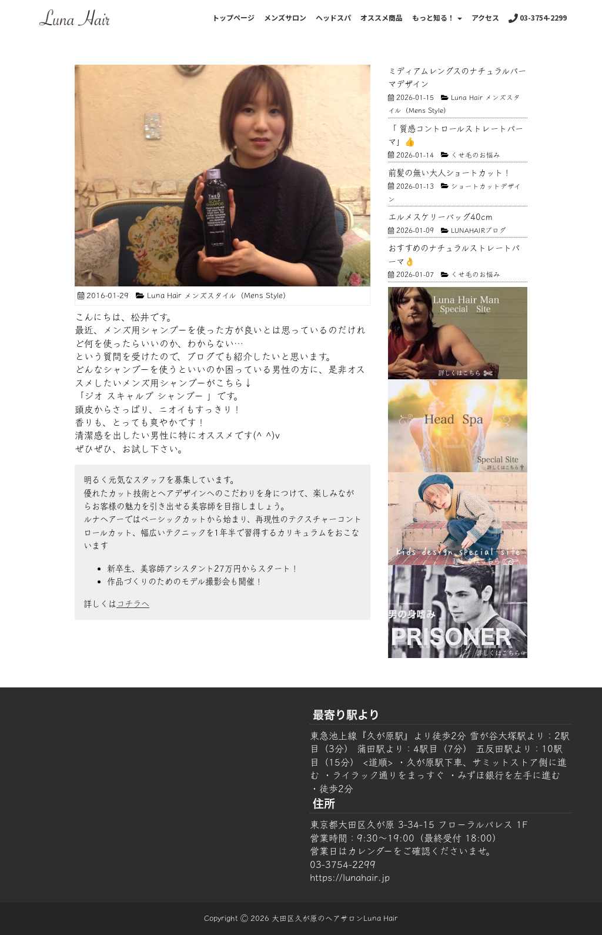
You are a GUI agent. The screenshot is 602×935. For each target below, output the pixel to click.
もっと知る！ (437, 17)
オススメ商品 (381, 17)
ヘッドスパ (333, 17)
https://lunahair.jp (350, 877)
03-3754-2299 (538, 17)
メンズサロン (285, 17)
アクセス (485, 17)
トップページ (233, 17)
